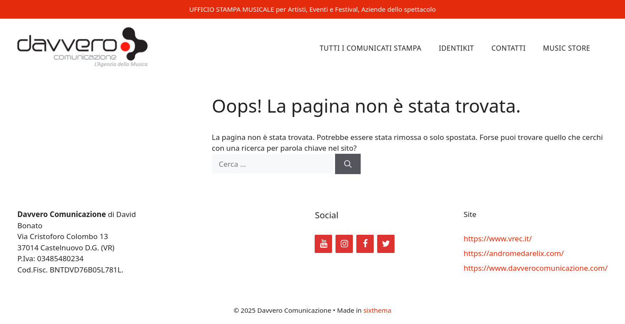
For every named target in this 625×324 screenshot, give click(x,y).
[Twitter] (386, 244)
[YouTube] (323, 244)
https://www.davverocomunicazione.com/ (536, 268)
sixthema (377, 310)
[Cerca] (348, 164)
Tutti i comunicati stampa (370, 48)
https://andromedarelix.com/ (514, 253)
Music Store (566, 48)
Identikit (456, 48)
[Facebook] (365, 244)
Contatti (508, 48)
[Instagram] (344, 244)
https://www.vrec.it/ (498, 238)
